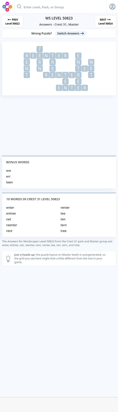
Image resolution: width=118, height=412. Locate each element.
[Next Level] (105, 21)
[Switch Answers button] (71, 33)
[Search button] (19, 6)
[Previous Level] (12, 21)
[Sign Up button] (112, 6)
